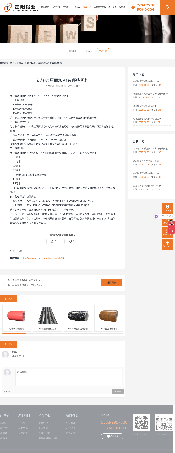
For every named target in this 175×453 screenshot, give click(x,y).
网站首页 (45, 7)
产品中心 (77, 7)
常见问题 (103, 51)
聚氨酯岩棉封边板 (46, 438)
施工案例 (56, 7)
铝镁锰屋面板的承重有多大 (26, 280)
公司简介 (21, 423)
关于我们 (66, 7)
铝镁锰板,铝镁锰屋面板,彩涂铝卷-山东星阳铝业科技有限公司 (21, 7)
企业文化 (21, 428)
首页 (12, 63)
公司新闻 (72, 51)
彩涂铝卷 (41, 428)
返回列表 (111, 282)
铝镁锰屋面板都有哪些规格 (50, 63)
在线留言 (112, 7)
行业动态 (88, 51)
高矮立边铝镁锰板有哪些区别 (27, 285)
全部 (21, 251)
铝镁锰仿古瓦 (44, 433)
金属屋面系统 (100, 7)
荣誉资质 (21, 433)
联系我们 (123, 7)
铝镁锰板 (41, 423)
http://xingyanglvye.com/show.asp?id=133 (43, 258)
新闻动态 (87, 7)
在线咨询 (111, 436)
